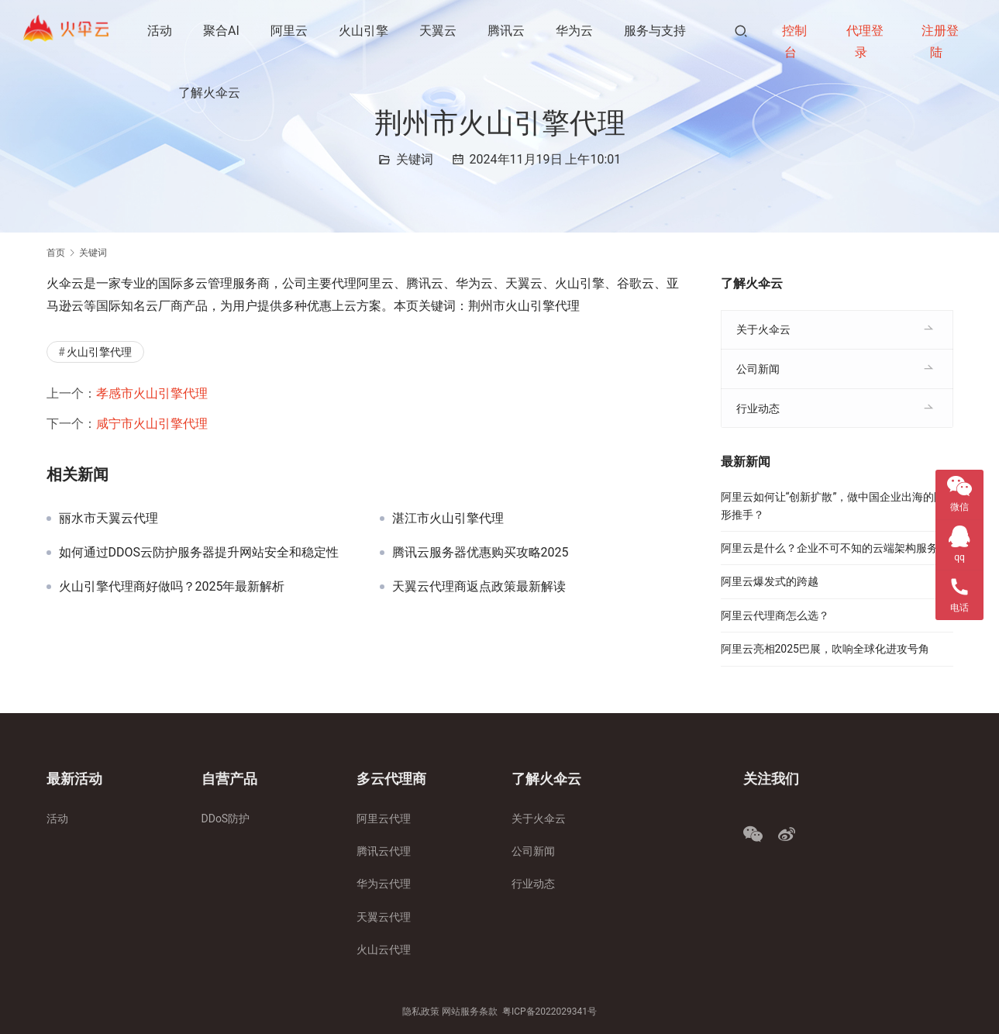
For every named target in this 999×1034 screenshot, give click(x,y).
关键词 (414, 159)
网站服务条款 (470, 1011)
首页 (56, 252)
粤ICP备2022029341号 (549, 1011)
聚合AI (223, 30)
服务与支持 (656, 30)
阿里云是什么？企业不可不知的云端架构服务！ (835, 548)
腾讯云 (507, 30)
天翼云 (439, 30)
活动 (161, 30)
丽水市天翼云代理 (108, 519)
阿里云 (290, 30)
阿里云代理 (384, 818)
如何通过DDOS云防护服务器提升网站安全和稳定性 (199, 553)
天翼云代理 (384, 917)
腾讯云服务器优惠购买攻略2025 (480, 553)
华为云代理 (384, 883)
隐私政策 (420, 1011)
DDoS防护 (226, 818)
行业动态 (758, 408)
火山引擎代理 (99, 352)
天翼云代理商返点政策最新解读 (479, 587)
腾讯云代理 (384, 851)
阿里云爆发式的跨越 (769, 581)
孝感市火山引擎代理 (152, 393)
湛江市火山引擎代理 (448, 519)
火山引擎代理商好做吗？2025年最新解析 (172, 587)
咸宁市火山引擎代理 (152, 423)
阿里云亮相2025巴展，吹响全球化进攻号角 (825, 649)
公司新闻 (758, 369)
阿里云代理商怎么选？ (775, 615)
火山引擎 (365, 30)
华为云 (575, 30)
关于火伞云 (763, 329)
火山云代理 (384, 949)
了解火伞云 (211, 92)
